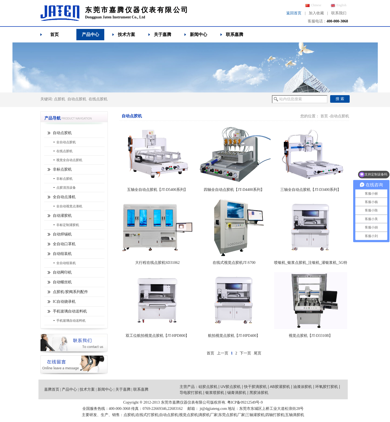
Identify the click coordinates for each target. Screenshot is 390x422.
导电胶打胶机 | (192, 392)
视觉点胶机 (188, 415)
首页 (54, 34)
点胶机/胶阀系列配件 (70, 292)
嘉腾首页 (51, 389)
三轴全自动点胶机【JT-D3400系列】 (310, 190)
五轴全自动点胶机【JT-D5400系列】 (157, 190)
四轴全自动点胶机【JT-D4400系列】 (234, 190)
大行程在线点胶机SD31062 (157, 263)
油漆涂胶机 (302, 386)
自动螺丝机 (62, 282)
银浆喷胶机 (214, 392)
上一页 (222, 353)
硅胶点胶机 (208, 386)
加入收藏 (316, 13)
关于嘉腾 (162, 34)
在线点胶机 (98, 99)
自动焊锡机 (62, 234)
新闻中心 (198, 34)
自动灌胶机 (62, 216)
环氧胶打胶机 (326, 386)
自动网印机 (62, 272)
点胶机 (59, 99)
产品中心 (90, 34)
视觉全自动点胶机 (69, 160)
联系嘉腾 (234, 34)
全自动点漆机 (64, 197)
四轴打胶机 (274, 415)
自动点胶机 (76, 99)
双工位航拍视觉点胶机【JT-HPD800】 (157, 336)
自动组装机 (62, 254)
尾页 (257, 353)
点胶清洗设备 (66, 188)
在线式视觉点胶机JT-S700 (234, 263)
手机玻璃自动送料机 (70, 311)
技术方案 (126, 34)
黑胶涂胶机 (258, 392)
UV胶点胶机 (230, 386)
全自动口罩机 (64, 244)
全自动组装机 (66, 263)
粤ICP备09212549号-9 (245, 402)
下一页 (245, 353)
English (338, 5)
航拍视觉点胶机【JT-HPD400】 (234, 336)
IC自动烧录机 (64, 302)
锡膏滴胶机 (236, 392)
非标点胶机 (62, 169)
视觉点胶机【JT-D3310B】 (311, 336)
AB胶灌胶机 (280, 386)
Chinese (313, 5)
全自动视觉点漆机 (69, 206)
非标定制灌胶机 (67, 225)
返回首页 (293, 13)
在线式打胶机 (147, 415)
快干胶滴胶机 (255, 386)
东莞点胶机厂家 (231, 415)
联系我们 (338, 13)
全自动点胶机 (66, 142)
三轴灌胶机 (255, 415)
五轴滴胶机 (294, 415)
